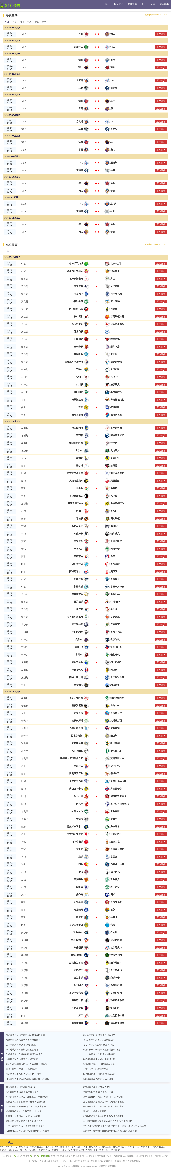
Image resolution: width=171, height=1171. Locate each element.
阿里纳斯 (115, 1150)
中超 (29, 22)
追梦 (101, 1150)
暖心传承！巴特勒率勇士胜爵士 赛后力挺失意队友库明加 (110, 1131)
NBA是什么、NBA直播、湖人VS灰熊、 (18, 1150)
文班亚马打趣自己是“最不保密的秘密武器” (26, 1102)
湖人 (67, 1147)
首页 (107, 4)
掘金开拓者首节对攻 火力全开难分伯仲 (24, 1121)
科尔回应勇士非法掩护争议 (95, 1069)
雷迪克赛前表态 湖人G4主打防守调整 (23, 1074)
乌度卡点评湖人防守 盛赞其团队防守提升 (25, 1126)
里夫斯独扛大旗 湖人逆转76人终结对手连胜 (103, 1102)
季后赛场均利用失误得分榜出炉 (21, 1087)
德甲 (44, 22)
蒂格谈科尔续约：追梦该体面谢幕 (99, 1064)
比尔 (70, 1150)
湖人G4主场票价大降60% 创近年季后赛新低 (26, 1064)
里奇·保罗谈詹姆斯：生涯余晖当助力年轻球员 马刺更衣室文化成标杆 (115, 1126)
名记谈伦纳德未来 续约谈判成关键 (99, 1059)
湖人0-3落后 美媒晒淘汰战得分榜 (98, 1045)
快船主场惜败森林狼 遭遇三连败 (98, 1092)
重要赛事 (164, 4)
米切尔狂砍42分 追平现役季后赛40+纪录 (102, 1049)
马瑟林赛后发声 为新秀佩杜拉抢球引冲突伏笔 (27, 1131)
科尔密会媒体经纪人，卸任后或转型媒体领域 (27, 1097)
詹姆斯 (55, 1150)
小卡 (95, 1150)
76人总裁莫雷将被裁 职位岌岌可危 (22, 1049)
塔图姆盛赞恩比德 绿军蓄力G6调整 (22, 1092)
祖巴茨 (63, 1150)
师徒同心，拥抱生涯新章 (94, 1111)
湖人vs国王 (76, 1147)
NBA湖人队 (44, 1150)
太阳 (85, 1147)
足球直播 (118, 4)
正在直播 (161, 34)
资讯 (143, 4)
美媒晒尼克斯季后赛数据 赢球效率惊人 (24, 1054)
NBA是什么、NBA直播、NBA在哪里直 (24, 1147)
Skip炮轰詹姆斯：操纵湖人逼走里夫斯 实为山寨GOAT (108, 1121)
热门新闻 (2, 1109)
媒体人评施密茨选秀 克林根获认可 (99, 1054)
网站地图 (112, 1166)
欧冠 (37, 22)
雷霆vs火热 (78, 1150)
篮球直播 (132, 4)
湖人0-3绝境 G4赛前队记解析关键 (98, 1040)
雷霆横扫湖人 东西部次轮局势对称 (22, 1059)
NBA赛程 (59, 1147)
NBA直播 (49, 1147)
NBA (22, 22)
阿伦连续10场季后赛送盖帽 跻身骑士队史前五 (27, 1079)
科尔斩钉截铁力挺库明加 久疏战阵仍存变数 (103, 1116)
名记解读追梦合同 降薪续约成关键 (99, 1074)
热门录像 (2, 1057)
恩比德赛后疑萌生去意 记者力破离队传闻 (25, 1035)
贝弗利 (88, 1150)
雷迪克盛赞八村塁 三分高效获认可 (22, 1069)
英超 (14, 22)
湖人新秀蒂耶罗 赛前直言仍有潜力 (99, 1035)
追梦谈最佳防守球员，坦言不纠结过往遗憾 (103, 1097)
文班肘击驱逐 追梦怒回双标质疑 (98, 1079)
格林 (107, 1150)
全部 (7, 22)
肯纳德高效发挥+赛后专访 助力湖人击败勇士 (27, 1106)
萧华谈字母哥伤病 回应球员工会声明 (23, 1116)
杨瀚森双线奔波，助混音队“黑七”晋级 (24, 1111)
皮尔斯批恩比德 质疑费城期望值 (21, 1045)
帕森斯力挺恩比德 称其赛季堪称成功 (23, 1040)
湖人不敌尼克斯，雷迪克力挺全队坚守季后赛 (104, 1106)
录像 (152, 4)
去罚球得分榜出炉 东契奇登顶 (97, 1087)
